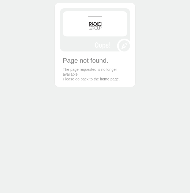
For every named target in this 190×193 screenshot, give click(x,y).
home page (109, 79)
